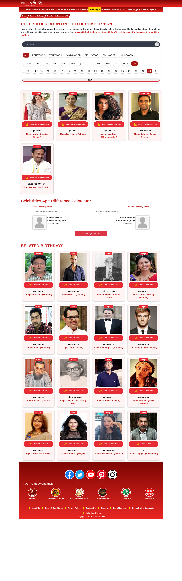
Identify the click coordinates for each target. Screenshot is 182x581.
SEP (108, 63)
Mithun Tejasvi (115, 32)
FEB (46, 63)
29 (143, 70)
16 (55, 70)
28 (136, 70)
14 (41, 70)
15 (48, 70)
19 (75, 70)
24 (109, 70)
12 (28, 70)
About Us (36, 534)
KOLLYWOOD (38, 54)
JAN (38, 63)
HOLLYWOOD (126, 54)
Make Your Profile (93, 539)
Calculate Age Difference (91, 242)
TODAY (27, 63)
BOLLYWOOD (109, 54)
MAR (55, 63)
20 (82, 70)
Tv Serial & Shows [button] (110, 9)
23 (102, 70)
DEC (134, 63)
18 (68, 70)
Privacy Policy (74, 534)
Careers (104, 534)
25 (116, 70)
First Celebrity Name (42, 215)
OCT (116, 63)
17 (61, 70)
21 (89, 70)
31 (156, 70)
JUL (90, 63)
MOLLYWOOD (91, 54)
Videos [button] (72, 9)
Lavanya (127, 32)
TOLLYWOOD (55, 54)
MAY (73, 63)
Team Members (119, 534)
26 (122, 70)
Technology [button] (132, 9)
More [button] (143, 9)
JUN (82, 63)
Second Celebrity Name (138, 215)
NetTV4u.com (100, 543)
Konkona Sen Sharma (142, 32)
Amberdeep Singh (98, 32)
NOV (125, 63)
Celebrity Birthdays (39, 16)
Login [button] (152, 9)
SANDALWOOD (73, 54)
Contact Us (91, 534)
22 (95, 70)
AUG (99, 63)
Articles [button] (82, 9)
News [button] (35, 9)
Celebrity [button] (94, 9)
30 (149, 70)
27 (129, 70)
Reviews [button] (61, 9)
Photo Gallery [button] (48, 9)
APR (64, 63)
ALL (26, 54)
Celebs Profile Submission (143, 534)
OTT (124, 9)
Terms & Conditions (54, 534)
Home (29, 9)
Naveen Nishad (81, 32)
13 (34, 70)
